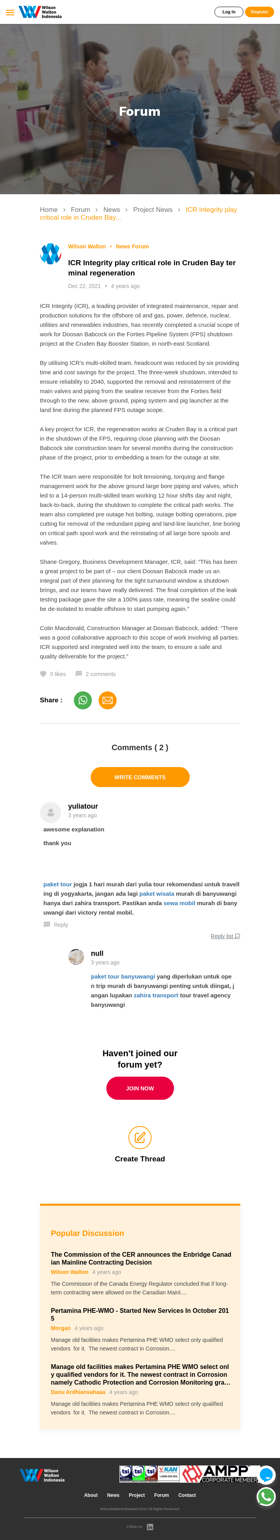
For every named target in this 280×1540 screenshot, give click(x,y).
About (91, 1495)
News (112, 209)
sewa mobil (179, 903)
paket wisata (156, 893)
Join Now (140, 1088)
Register (259, 11)
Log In (229, 11)
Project (137, 1495)
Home (50, 209)
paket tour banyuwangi (123, 976)
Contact (187, 1495)
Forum (81, 209)
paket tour (58, 884)
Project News (153, 209)
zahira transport (156, 995)
